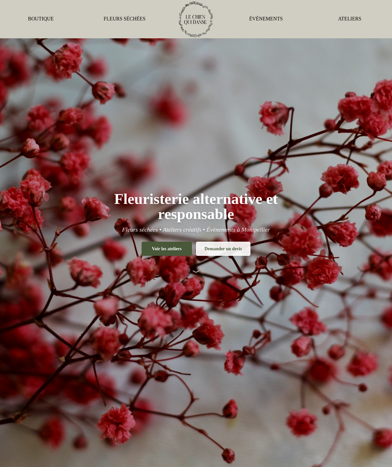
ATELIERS (349, 18)
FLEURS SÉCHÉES (124, 18)
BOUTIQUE (41, 18)
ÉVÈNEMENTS (266, 18)
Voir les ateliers (167, 248)
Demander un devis (223, 248)
